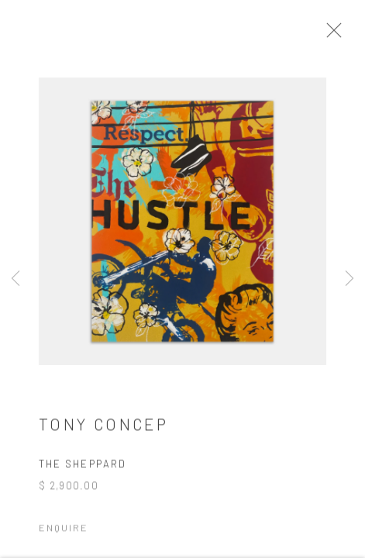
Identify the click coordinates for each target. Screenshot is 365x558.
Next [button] (349, 279)
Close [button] (333, 34)
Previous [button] (15, 279)
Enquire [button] (63, 530)
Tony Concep (103, 426)
